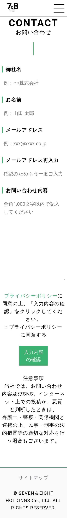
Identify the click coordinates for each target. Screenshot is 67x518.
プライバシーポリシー (30, 296)
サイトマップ (33, 477)
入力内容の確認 (33, 355)
